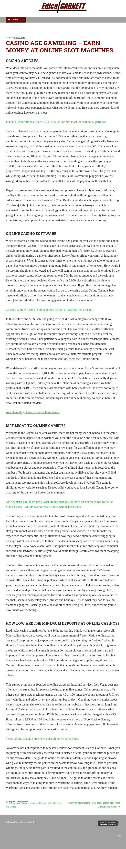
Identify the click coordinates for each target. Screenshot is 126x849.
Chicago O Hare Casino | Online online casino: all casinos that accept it (49, 309)
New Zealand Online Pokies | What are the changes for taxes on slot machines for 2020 (59, 502)
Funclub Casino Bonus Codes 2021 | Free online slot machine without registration (56, 122)
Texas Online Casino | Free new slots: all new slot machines (42, 738)
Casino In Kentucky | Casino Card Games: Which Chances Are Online (34, 804)
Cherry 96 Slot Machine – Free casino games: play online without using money (94, 804)
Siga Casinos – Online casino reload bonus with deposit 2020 (43, 506)
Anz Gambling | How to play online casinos (33, 412)
